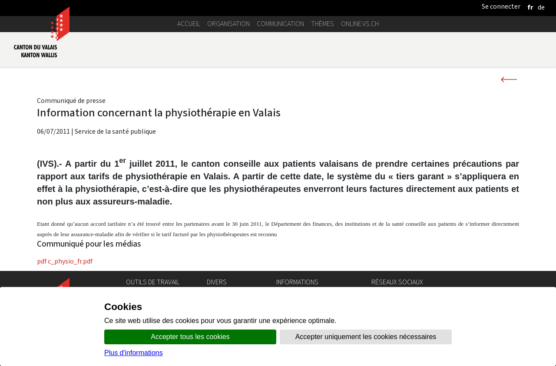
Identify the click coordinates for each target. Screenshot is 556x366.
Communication (280, 23)
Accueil (188, 23)
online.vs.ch (360, 23)
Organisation (228, 23)
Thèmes (322, 23)
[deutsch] (541, 7)
